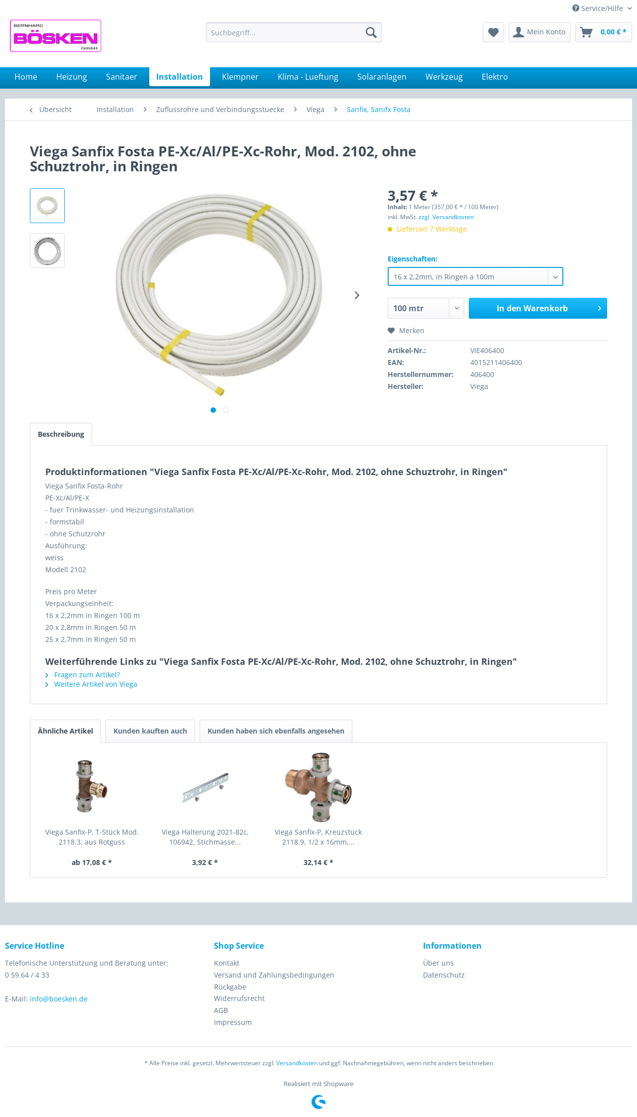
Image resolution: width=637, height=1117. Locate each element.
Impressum (233, 1022)
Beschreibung (61, 434)
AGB (221, 1010)
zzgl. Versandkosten (446, 217)
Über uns (438, 963)
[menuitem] (294, 32)
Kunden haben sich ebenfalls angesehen (276, 731)
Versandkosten (297, 1063)
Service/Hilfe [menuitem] (598, 8)
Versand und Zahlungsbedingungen (274, 975)
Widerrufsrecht (239, 998)
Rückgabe (230, 987)
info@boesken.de (59, 998)
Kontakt (226, 963)
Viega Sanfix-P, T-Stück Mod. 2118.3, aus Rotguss (92, 837)
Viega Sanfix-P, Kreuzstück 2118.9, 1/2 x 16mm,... (318, 837)
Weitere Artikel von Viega (91, 684)
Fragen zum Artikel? (82, 674)
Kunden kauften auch (150, 731)
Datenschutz (444, 975)
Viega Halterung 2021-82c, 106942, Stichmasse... (205, 837)
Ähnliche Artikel (65, 731)
